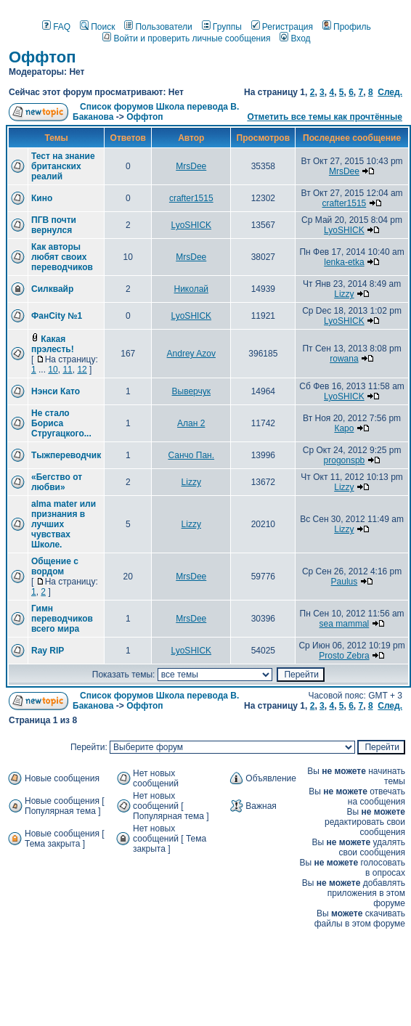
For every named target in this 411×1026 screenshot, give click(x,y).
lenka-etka (344, 262)
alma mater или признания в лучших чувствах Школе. (63, 524)
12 (81, 370)
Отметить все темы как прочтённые (324, 117)
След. (390, 92)
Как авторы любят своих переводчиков (62, 257)
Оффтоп (42, 57)
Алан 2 (191, 423)
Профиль (346, 27)
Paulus (344, 582)
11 (67, 370)
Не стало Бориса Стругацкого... (61, 423)
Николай (191, 289)
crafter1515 (191, 198)
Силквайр (52, 289)
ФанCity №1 (56, 316)
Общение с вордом (54, 566)
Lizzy (344, 294)
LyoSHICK (191, 225)
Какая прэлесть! (52, 344)
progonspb (344, 460)
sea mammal (345, 624)
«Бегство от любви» (56, 482)
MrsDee (191, 166)
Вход (295, 38)
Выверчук (191, 391)
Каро (344, 428)
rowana (344, 359)
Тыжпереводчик (66, 455)
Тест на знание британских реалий (63, 166)
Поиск (97, 27)
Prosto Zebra (344, 656)
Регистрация (282, 27)
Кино (41, 198)
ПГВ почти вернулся (53, 225)
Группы (222, 27)
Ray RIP (47, 651)
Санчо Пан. (191, 455)
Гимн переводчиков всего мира (62, 618)
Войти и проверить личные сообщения (186, 38)
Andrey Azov (191, 354)
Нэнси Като (55, 391)
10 (52, 370)
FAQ (56, 27)
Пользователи (158, 27)
